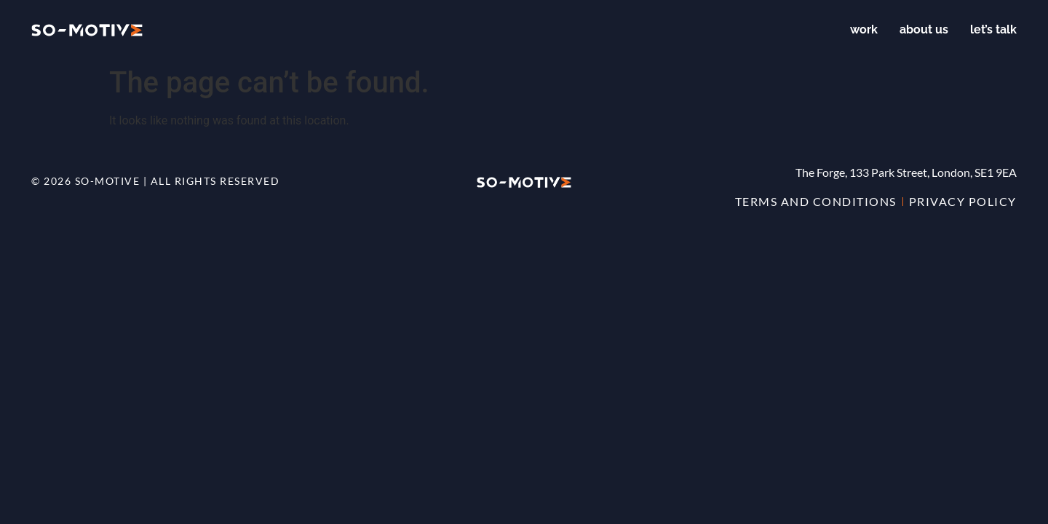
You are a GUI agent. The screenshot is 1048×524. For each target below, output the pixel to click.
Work (864, 29)
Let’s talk (993, 29)
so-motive (107, 181)
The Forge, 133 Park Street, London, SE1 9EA (906, 172)
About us (924, 29)
